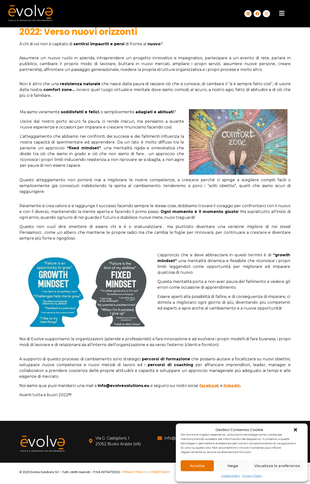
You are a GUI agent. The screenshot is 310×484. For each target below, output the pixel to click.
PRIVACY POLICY (134, 472)
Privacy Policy (252, 475)
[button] (295, 429)
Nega (232, 465)
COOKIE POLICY (159, 472)
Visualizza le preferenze (277, 465)
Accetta (197, 465)
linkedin (232, 385)
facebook (209, 385)
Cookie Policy (230, 475)
